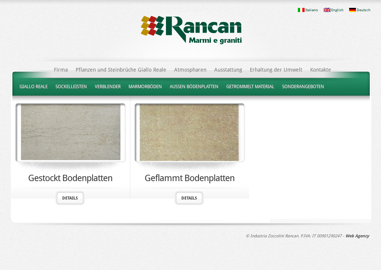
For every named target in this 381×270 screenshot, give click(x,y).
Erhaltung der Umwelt (276, 70)
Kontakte (320, 70)
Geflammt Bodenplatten (190, 178)
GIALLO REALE (33, 86)
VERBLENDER (108, 86)
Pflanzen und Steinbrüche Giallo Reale (121, 70)
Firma (61, 70)
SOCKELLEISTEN (71, 86)
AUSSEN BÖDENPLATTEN (194, 86)
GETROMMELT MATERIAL (250, 86)
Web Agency (357, 236)
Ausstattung (228, 70)
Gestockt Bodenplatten (70, 178)
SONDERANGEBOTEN (303, 86)
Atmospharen (190, 70)
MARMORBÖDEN (145, 86)
